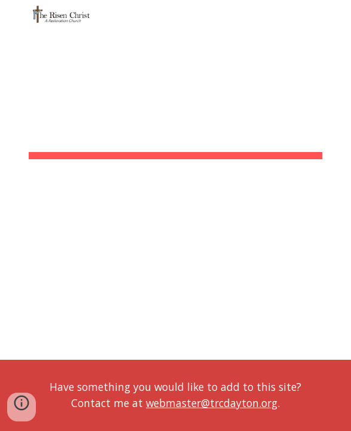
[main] (175, 128)
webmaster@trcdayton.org (211, 403)
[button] (14, 16)
